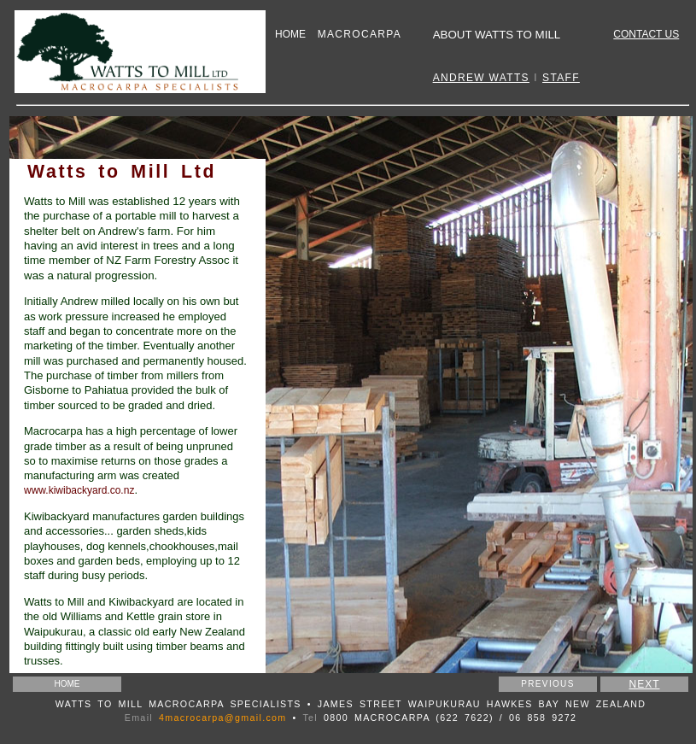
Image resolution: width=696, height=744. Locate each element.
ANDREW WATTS (481, 78)
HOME (290, 34)
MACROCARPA (359, 34)
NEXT (644, 684)
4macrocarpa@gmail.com (223, 717)
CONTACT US (646, 34)
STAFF (561, 78)
